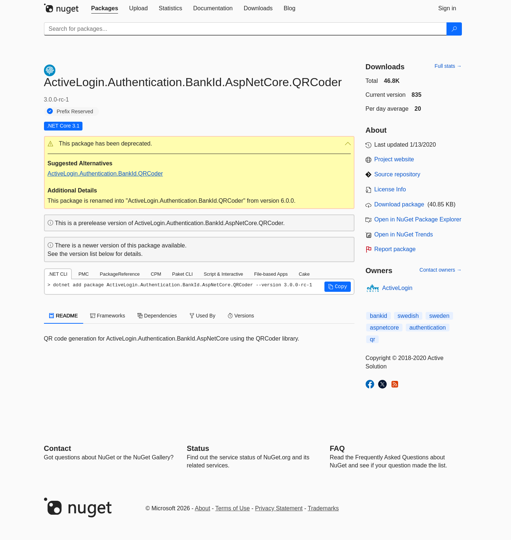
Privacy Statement (279, 508)
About (202, 508)
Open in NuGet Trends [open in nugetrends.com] (403, 234)
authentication (427, 327)
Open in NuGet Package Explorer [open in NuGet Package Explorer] (417, 219)
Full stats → (448, 66)
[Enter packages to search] (245, 29)
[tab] (105, 8)
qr (372, 339)
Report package (395, 249)
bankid (378, 316)
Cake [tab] (304, 274)
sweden (439, 316)
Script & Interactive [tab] (223, 274)
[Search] (454, 29)
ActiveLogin (397, 288)
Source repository (397, 174)
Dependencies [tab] (157, 315)
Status (198, 448)
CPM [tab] (156, 274)
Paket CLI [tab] (182, 274)
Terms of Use (232, 508)
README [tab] (63, 315)
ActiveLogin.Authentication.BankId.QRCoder (105, 173)
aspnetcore (384, 327)
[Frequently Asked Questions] (337, 448)
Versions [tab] (241, 315)
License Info (390, 189)
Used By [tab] (203, 315)
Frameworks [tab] (107, 315)
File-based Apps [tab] (271, 274)
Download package (399, 204)
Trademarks (323, 508)
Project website (394, 159)
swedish (408, 316)
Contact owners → (440, 270)
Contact (57, 448)
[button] (199, 144)
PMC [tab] (83, 274)
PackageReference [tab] (120, 274)
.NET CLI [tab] (57, 274)
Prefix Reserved (75, 111)
